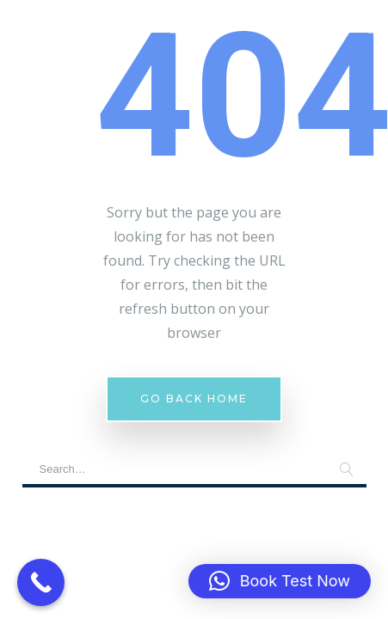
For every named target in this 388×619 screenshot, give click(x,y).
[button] (279, 581)
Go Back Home (194, 398)
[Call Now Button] (41, 582)
